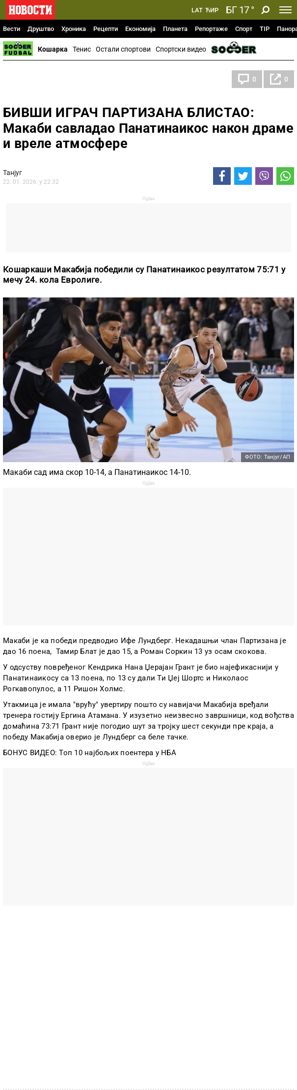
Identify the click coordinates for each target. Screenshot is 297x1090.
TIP (265, 28)
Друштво (40, 28)
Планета (175, 28)
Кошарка (53, 49)
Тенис (82, 49)
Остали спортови (123, 49)
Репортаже (211, 28)
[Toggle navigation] (285, 10)
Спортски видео (181, 49)
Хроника (73, 28)
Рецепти (105, 28)
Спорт (243, 28)
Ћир (211, 10)
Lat (197, 10)
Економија (140, 28)
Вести (11, 28)
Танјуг (12, 173)
